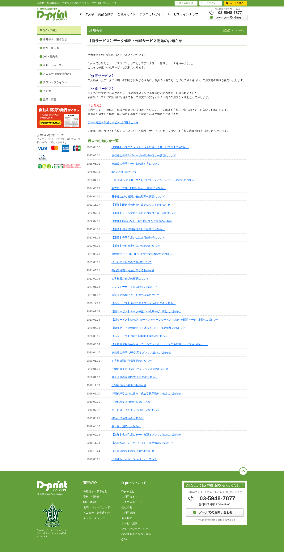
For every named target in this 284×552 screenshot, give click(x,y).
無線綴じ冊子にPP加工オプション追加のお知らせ (141, 352)
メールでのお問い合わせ (228, 17)
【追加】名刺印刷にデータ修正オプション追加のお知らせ (146, 434)
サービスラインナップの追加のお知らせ (136, 409)
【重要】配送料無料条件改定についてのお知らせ (141, 204)
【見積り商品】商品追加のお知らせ (133, 451)
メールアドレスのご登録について (132, 262)
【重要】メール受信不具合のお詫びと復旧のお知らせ (144, 212)
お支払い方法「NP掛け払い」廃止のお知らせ (139, 188)
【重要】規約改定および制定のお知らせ (136, 245)
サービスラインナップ (183, 14)
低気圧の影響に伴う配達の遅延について (136, 295)
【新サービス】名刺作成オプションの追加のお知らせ (144, 303)
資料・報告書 (51, 47)
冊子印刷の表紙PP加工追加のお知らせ (135, 377)
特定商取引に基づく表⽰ (136, 534)
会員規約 (126, 518)
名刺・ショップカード (56, 65)
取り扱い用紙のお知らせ (126, 426)
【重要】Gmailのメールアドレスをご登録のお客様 (142, 221)
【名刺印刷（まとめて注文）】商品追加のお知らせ (142, 442)
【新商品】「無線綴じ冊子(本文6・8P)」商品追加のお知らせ (148, 327)
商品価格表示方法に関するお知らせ (133, 270)
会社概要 (126, 507)
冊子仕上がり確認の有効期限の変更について (138, 196)
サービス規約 (129, 523)
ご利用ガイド (126, 14)
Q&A (124, 539)
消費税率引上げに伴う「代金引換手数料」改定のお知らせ (146, 393)
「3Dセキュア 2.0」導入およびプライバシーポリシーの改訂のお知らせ (154, 180)
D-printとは (128, 491)
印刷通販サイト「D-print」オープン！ (134, 459)
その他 (47, 90)
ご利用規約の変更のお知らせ (129, 385)
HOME (226, 30)
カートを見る (237, 3)
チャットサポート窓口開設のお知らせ (134, 286)
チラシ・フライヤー (55, 82)
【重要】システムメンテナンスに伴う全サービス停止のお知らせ (150, 147)
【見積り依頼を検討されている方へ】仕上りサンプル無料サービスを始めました (160, 344)
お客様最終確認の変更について (130, 278)
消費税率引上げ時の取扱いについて (133, 401)
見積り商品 (49, 99)
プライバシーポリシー (134, 528)
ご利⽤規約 (128, 512)
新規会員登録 (186, 3)
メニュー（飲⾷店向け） (57, 73)
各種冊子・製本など (55, 39)
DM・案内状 (50, 56)
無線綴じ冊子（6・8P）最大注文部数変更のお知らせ (143, 253)
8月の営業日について (124, 171)
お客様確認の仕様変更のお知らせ (132, 360)
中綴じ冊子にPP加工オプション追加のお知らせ (140, 368)
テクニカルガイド (151, 14)
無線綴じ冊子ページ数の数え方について (136, 163)
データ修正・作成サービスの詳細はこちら (113, 122)
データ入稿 (86, 14)
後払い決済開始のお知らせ (128, 418)
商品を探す (105, 14)
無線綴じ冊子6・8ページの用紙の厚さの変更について (144, 155)
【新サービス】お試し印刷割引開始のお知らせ (140, 336)
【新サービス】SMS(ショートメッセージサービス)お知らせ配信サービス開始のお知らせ (165, 319)
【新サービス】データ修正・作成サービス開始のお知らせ (146, 311)
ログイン (210, 3)
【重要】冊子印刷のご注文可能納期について (138, 237)
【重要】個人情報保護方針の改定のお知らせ (138, 229)
